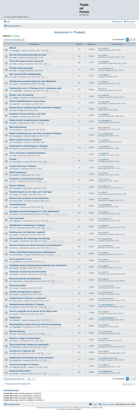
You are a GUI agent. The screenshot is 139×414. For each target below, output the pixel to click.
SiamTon (16, 148)
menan (15, 288)
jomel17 (16, 51)
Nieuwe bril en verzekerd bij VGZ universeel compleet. (35, 107)
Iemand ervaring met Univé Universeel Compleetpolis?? (36, 245)
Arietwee (105, 219)
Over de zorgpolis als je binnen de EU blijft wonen (33, 311)
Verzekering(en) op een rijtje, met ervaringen (30, 192)
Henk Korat (106, 292)
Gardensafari (107, 166)
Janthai (16, 175)
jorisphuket (17, 360)
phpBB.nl (79, 409)
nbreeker (16, 320)
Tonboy (105, 186)
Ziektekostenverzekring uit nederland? (27, 298)
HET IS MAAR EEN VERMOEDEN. (25, 74)
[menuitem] (7, 22)
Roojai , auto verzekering (21, 95)
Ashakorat (106, 239)
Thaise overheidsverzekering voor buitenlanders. (32, 252)
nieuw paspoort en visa (20, 259)
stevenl (105, 102)
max (14, 334)
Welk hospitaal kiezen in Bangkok (25, 140)
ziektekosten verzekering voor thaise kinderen (31, 357)
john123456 (17, 201)
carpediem (17, 262)
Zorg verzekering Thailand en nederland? (29, 344)
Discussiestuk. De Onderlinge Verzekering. (29, 238)
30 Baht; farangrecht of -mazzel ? (25, 292)
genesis (105, 146)
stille (15, 57)
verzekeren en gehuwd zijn (22, 351)
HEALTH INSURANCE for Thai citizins (27, 101)
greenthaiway (107, 305)
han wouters (17, 281)
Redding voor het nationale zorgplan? (27, 232)
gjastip (15, 307)
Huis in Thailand (17, 185)
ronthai (15, 194)
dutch (104, 153)
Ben (103, 192)
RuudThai (17, 327)
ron (103, 89)
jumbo (104, 61)
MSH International (18, 127)
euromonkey (18, 255)
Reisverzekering (17, 331)
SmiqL (15, 248)
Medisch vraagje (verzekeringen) (25, 338)
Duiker (104, 365)
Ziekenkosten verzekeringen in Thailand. (28, 146)
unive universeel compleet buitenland (27, 153)
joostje (15, 268)
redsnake (16, 347)
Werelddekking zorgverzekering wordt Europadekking (35, 324)
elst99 (104, 232)
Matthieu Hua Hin (108, 358)
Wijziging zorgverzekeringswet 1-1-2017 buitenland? (34, 211)
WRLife (12, 48)
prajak (15, 207)
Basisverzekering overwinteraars (25, 278)
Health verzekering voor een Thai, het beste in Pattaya (35, 133)
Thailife (12, 159)
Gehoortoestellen (17, 285)
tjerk (14, 353)
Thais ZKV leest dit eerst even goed (26, 61)
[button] (134, 40)
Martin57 (16, 104)
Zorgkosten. (15, 317)
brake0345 (17, 91)
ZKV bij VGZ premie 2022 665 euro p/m (27, 55)
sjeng (104, 48)
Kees (104, 173)
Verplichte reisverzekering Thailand (26, 179)
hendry (15, 373)
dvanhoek (17, 188)
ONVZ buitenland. (17, 172)
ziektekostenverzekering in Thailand (26, 304)
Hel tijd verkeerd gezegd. (21, 68)
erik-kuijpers (106, 68)
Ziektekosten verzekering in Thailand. (27, 225)
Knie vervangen (16, 218)
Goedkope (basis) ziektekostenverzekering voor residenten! (38, 265)
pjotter (15, 84)
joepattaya (106, 371)
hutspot (105, 127)
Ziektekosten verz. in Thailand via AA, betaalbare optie (35, 88)
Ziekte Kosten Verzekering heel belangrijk (29, 120)
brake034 (106, 205)
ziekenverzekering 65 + (20, 371)
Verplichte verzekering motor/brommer (27, 272)
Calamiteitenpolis (17, 204)
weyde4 (16, 169)
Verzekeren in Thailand (69, 32)
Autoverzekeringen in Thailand (24, 364)
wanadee (105, 120)
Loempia (15, 36)
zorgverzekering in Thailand (22, 166)
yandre (104, 198)
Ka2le (15, 341)
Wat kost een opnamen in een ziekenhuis (29, 198)
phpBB (75, 407)
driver (104, 272)
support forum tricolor (57, 407)
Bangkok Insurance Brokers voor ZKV (27, 114)
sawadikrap (17, 136)
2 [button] (130, 39)
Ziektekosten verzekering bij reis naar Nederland (32, 81)
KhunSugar (17, 130)
